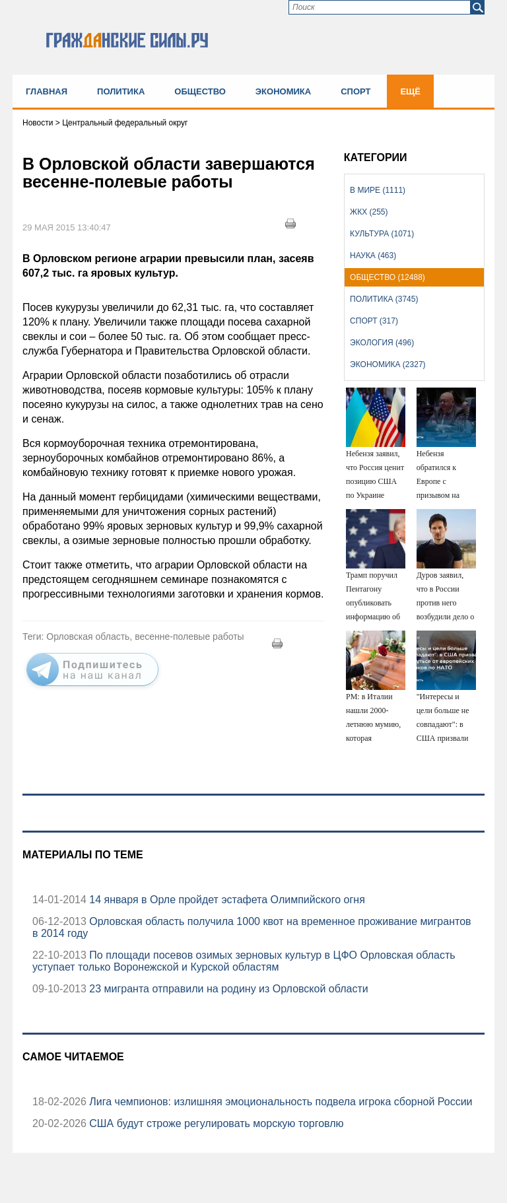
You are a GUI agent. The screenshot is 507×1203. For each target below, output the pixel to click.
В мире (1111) (377, 190)
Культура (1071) (382, 233)
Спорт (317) (374, 321)
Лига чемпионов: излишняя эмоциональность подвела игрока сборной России (279, 1101)
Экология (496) (382, 342)
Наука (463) (373, 255)
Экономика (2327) (387, 364)
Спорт (355, 91)
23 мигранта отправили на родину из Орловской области (227, 988)
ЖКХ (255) (369, 212)
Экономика (283, 91)
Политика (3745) (384, 299)
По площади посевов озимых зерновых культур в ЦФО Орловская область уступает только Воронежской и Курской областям (244, 961)
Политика (121, 91)
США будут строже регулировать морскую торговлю (215, 1123)
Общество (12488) (387, 277)
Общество (200, 91)
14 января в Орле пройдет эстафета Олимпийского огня (225, 899)
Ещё (410, 91)
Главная (46, 91)
